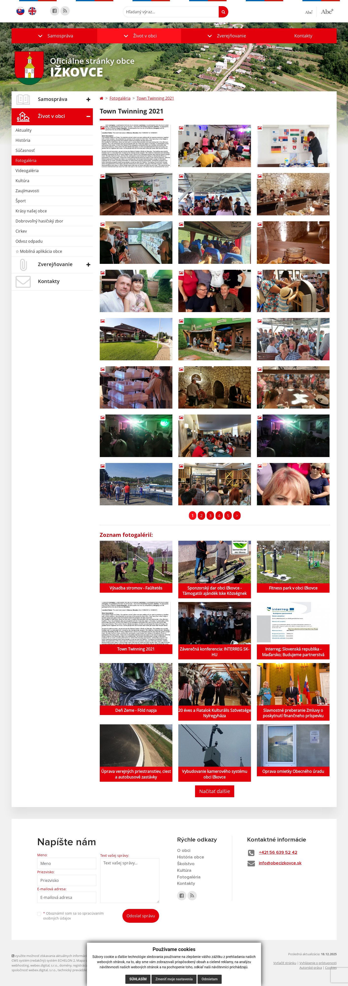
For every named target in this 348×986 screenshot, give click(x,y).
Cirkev (21, 231)
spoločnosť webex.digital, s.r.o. (34, 970)
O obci (183, 850)
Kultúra (22, 180)
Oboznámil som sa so (73, 916)
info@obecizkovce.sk (280, 863)
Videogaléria (27, 170)
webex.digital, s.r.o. (44, 965)
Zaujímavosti (27, 190)
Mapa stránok (86, 960)
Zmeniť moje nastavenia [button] (174, 979)
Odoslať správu (141, 916)
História (23, 140)
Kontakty (303, 36)
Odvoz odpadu (29, 241)
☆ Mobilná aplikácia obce (39, 251)
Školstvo (186, 864)
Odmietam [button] (209, 979)
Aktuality (24, 130)
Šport (21, 201)
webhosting (20, 965)
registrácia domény (87, 965)
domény (65, 965)
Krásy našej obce (31, 211)
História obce (190, 857)
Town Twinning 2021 (155, 98)
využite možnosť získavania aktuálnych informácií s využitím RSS (60, 956)
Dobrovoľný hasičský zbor (39, 221)
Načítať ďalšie (214, 791)
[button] (54, 35)
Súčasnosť (25, 150)
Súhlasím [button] (138, 979)
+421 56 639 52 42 (278, 852)
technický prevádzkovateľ (76, 970)
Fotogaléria (26, 160)
